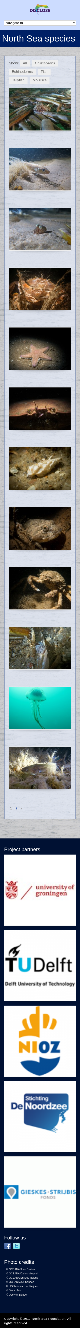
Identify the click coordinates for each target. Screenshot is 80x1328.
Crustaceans (45, 63)
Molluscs (40, 80)
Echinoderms (22, 72)
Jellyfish (18, 80)
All (25, 63)
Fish (44, 72)
